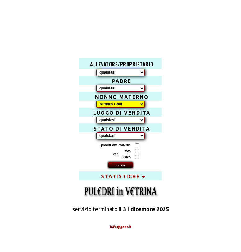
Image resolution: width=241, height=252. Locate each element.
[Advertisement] (124, 23)
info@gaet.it (120, 227)
